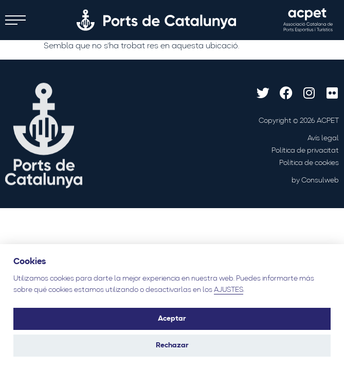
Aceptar (172, 319)
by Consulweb (315, 180)
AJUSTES (228, 290)
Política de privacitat (305, 151)
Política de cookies (309, 163)
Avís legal (323, 138)
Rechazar (172, 345)
